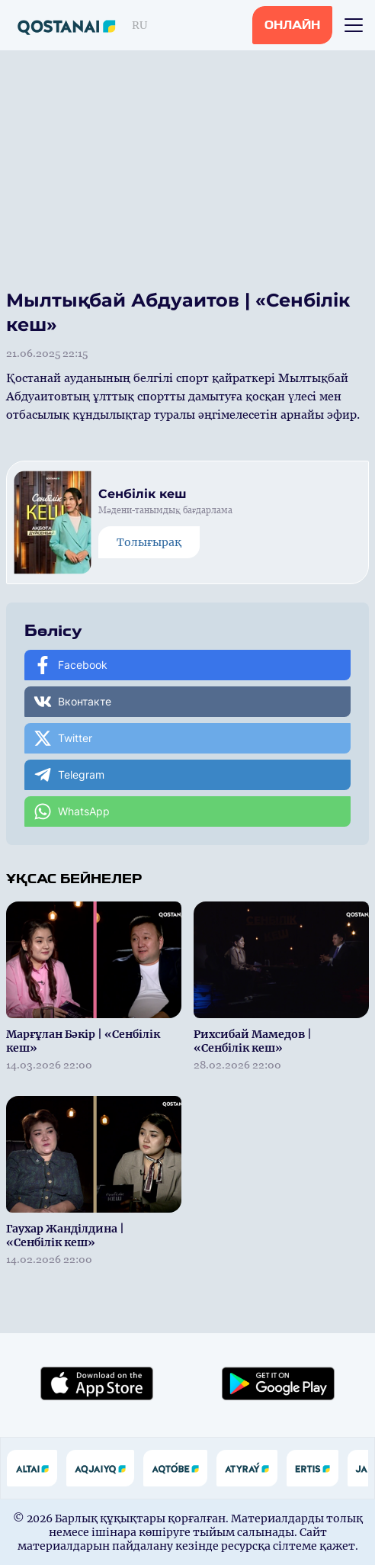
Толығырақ (149, 542)
